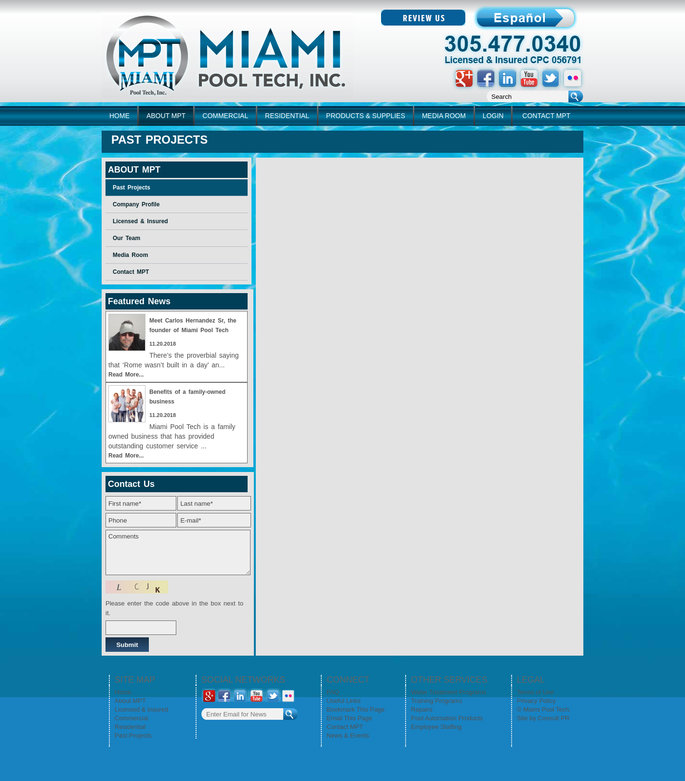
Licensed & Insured (140, 221)
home (119, 116)
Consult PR (553, 718)
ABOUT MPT (165, 116)
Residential (130, 726)
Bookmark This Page (355, 709)
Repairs (422, 709)
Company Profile (136, 204)
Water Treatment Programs (448, 692)
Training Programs (436, 700)
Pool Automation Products (447, 718)
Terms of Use (535, 692)
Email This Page (349, 718)
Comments (177, 552)
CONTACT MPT (546, 116)
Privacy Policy (536, 700)
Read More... (126, 374)
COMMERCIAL (225, 116)
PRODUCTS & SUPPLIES (365, 116)
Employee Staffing (436, 726)
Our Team (126, 238)
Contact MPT (131, 272)
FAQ (333, 692)
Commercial (131, 718)
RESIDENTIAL (287, 116)
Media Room (130, 255)
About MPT (130, 700)
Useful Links (344, 700)
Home (123, 692)
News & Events (348, 735)
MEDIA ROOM (444, 116)
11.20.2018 (162, 344)
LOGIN (493, 116)
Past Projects (131, 187)
